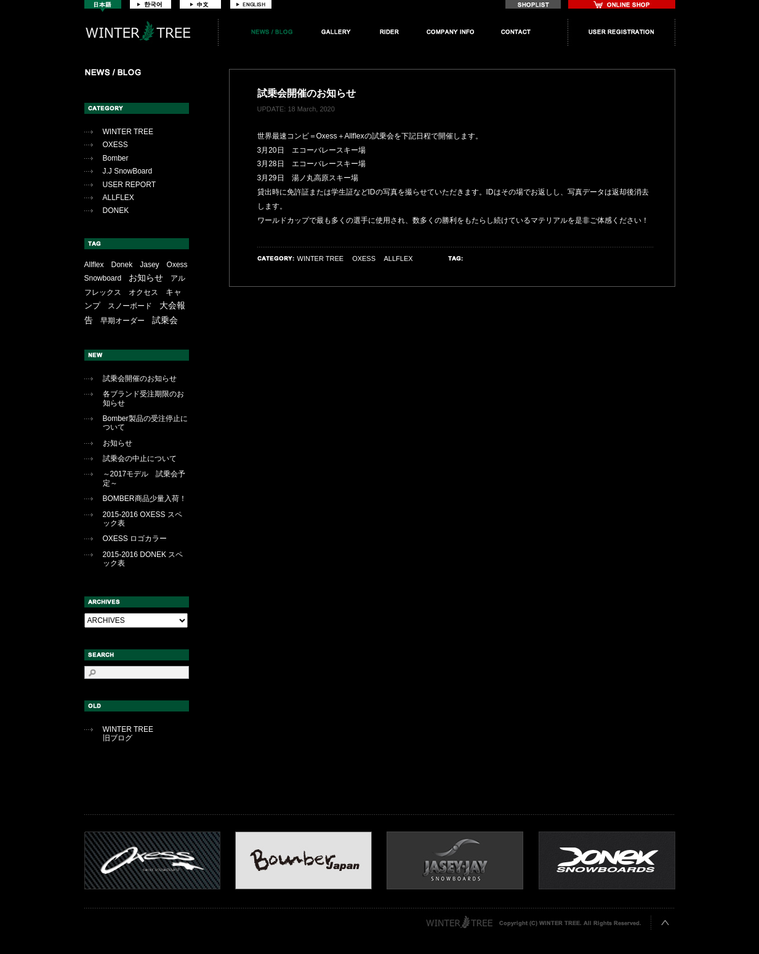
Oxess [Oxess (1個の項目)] (177, 264)
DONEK (116, 210)
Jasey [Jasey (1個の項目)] (149, 264)
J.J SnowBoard (128, 171)
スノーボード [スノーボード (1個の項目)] (130, 306)
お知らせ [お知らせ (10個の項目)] (146, 278)
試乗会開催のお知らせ (140, 378)
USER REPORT (129, 184)
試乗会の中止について (140, 458)
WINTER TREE (128, 131)
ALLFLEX (118, 197)
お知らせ (117, 443)
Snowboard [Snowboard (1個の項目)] (103, 278)
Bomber (116, 158)
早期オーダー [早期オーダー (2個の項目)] (122, 320)
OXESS (115, 144)
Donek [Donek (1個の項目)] (122, 264)
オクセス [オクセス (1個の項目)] (143, 292)
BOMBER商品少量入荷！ (145, 498)
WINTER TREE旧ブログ (128, 733)
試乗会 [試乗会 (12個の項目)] (165, 320)
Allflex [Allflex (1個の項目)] (94, 264)
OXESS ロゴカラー (135, 538)
